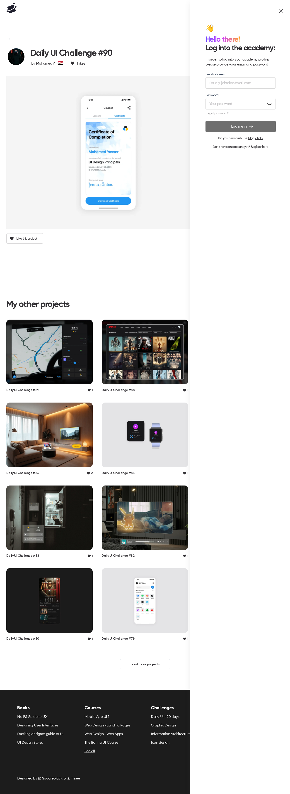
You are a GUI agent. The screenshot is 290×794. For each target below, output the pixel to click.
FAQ (214, 734)
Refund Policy (222, 725)
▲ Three (73, 778)
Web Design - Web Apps (104, 734)
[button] (9, 39)
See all (90, 751)
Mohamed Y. (45, 63)
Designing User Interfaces (37, 725)
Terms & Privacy (224, 716)
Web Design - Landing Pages (107, 725)
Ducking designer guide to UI (40, 734)
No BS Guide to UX (32, 716)
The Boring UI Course (101, 742)
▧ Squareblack (50, 778)
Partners (218, 742)
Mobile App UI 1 (97, 716)
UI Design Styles (30, 742)
